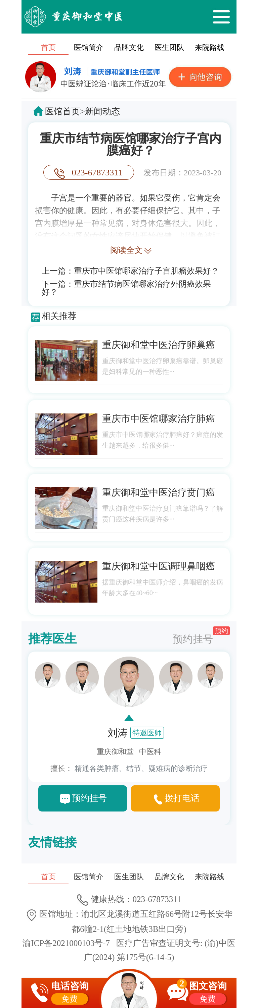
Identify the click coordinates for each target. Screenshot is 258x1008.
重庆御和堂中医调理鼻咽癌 (158, 566)
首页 (48, 47)
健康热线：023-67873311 (129, 899)
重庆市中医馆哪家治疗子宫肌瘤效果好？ (146, 271)
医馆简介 (88, 47)
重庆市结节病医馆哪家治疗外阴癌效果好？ (126, 288)
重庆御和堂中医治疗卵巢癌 (158, 345)
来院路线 (209, 47)
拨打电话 (182, 798)
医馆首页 (62, 111)
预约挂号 (201, 635)
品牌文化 (129, 47)
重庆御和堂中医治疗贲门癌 (158, 492)
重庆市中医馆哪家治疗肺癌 (158, 418)
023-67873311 (97, 172)
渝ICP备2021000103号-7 (66, 943)
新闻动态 (102, 111)
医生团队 (169, 47)
